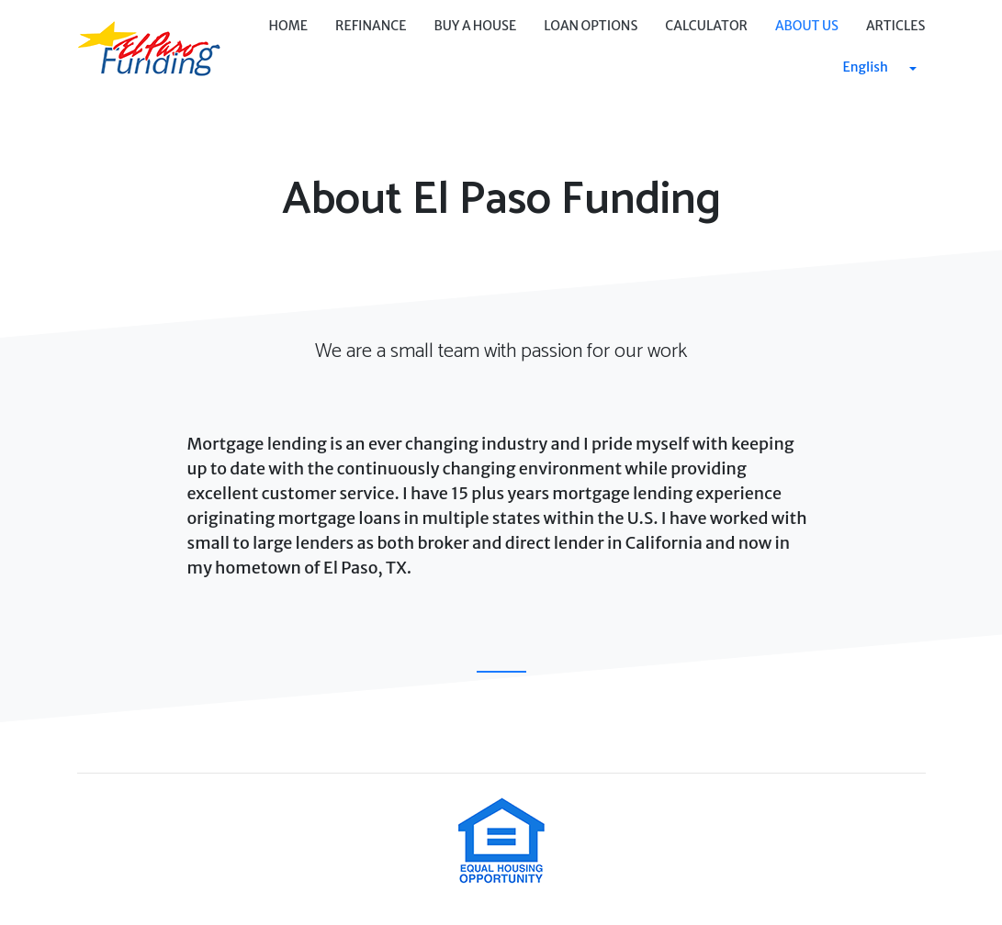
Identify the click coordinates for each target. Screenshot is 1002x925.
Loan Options (590, 25)
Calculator (706, 25)
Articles (896, 25)
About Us (807, 25)
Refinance (370, 25)
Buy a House (475, 25)
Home (288, 25)
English (865, 67)
